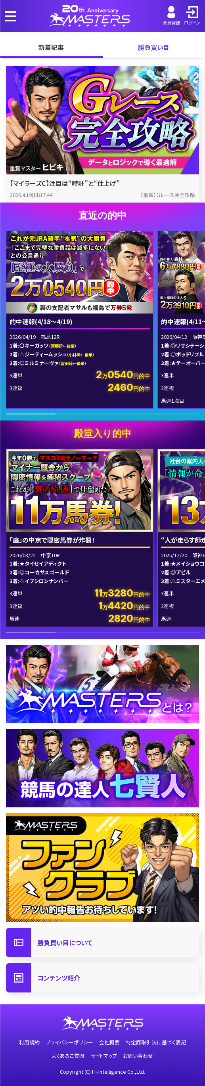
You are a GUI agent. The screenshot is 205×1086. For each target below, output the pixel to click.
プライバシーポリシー (69, 1042)
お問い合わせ (138, 1055)
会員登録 (171, 16)
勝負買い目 (153, 47)
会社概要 (109, 1042)
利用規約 (29, 1042)
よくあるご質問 (68, 1055)
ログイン (192, 16)
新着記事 (51, 47)
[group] (79, 320)
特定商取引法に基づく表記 (156, 1042)
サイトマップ (103, 1055)
